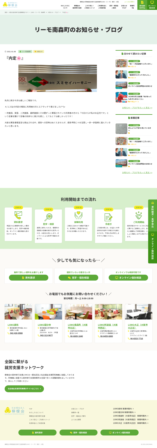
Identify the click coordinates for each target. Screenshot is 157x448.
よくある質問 (129, 2)
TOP (30, 409)
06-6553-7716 (136, 338)
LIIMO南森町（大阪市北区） (78, 326)
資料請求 (37, 432)
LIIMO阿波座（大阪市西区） (108, 326)
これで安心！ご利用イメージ (89, 7)
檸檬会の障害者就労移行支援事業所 (99, 2)
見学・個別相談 (78, 432)
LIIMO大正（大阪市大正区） (138, 326)
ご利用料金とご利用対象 (102, 7)
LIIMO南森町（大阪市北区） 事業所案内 (130, 415)
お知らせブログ (124, 7)
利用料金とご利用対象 (37, 423)
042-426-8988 (16, 333)
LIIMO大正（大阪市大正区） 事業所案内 (130, 423)
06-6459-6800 (106, 336)
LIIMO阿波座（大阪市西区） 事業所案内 (130, 419)
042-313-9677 (46, 335)
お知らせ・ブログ (53, 12)
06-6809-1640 (76, 336)
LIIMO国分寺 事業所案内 (124, 412)
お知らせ (40, 51)
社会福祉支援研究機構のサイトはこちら (23, 388)
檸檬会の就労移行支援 (77, 7)
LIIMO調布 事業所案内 (123, 408)
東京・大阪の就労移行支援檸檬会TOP (16, 12)
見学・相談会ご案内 (113, 7)
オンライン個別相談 (119, 432)
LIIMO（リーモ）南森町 (38, 12)
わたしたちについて (65, 7)
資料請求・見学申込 (152, 215)
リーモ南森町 (26, 51)
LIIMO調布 (13, 324)
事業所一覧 (132, 7)
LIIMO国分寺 (44, 324)
